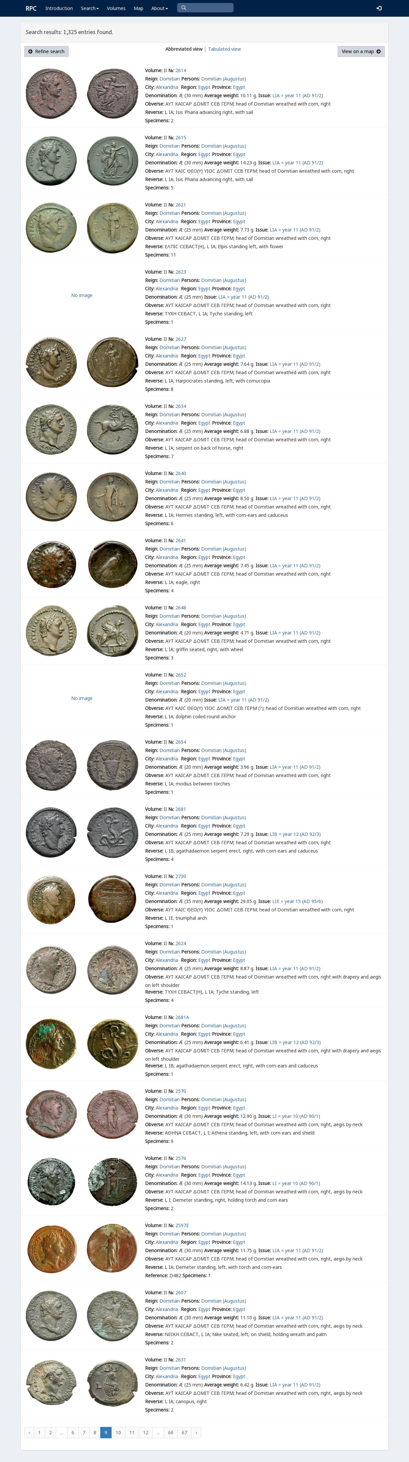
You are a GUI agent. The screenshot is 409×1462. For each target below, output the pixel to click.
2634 (180, 406)
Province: (222, 87)
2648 (180, 607)
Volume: (153, 70)
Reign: (151, 79)
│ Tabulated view (221, 49)
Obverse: (154, 104)
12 (145, 1432)
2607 (180, 1292)
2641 (180, 540)
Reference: (156, 1275)
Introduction (59, 8)
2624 (180, 943)
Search (90, 8)
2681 (180, 809)
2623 (180, 272)
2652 (180, 675)
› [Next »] (196, 1432)
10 (118, 1432)
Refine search (46, 51)
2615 (180, 137)
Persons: (190, 79)
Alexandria (167, 87)
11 (132, 1432)
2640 (180, 473)
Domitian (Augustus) (223, 79)
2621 (180, 204)
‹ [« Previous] (29, 1432)
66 (170, 1432)
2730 (180, 876)
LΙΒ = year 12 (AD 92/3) (295, 834)
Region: (189, 87)
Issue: (264, 95)
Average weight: (221, 95)
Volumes (116, 8)
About (159, 8)
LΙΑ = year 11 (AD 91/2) (297, 95)
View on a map (361, 51)
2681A (182, 1017)
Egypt (204, 87)
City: (149, 87)
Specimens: (157, 120)
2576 (180, 1158)
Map (138, 8)
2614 (180, 70)
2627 (180, 339)
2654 (180, 742)
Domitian (169, 79)
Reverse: (154, 112)
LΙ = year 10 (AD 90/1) (296, 1116)
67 (184, 1432)
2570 (180, 1091)
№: (171, 70)
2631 (180, 1359)
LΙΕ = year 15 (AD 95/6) (297, 901)
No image (82, 295)
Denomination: (161, 95)
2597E (182, 1225)
